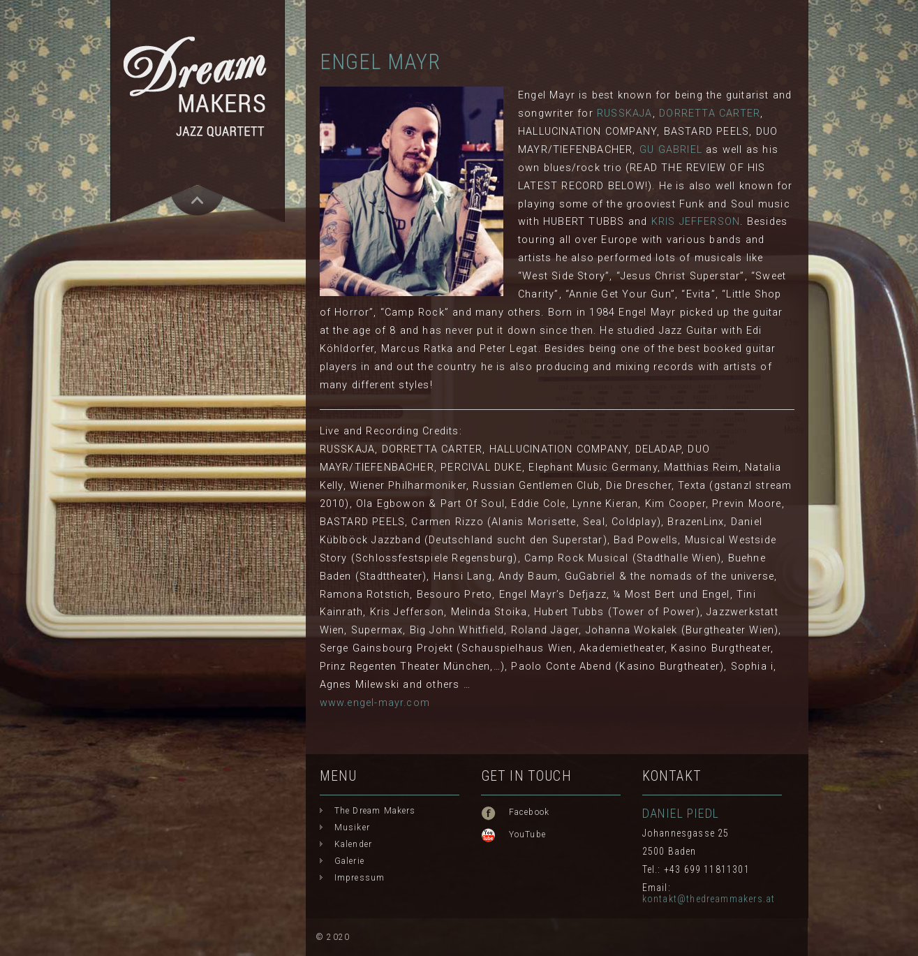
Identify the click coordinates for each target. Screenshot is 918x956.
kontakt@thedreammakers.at (709, 898)
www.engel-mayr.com (375, 703)
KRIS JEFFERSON (696, 222)
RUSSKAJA (625, 113)
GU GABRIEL (670, 150)
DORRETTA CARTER (709, 113)
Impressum (359, 878)
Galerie (349, 861)
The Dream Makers (375, 811)
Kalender (353, 844)
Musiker (352, 827)
